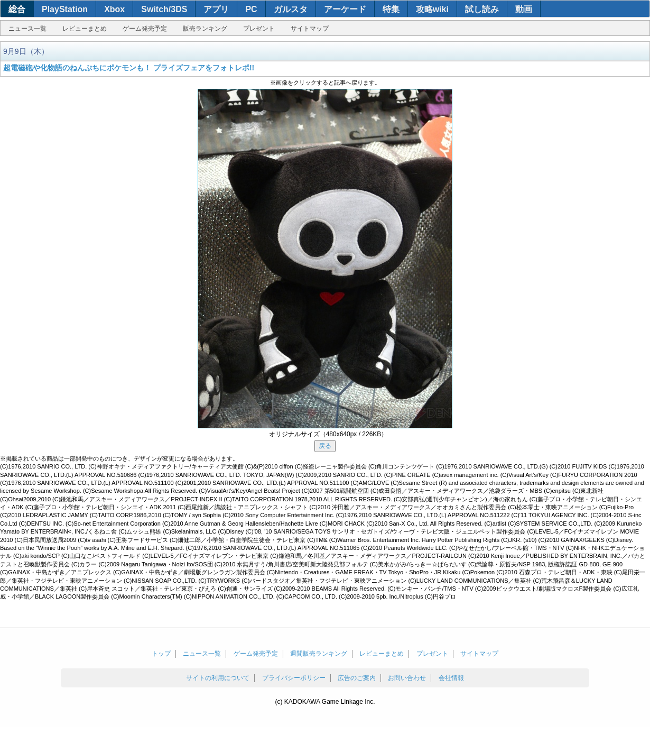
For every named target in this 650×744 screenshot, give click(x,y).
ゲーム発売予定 (145, 28)
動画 (523, 9)
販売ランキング (205, 28)
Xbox (114, 9)
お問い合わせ (407, 678)
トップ (161, 653)
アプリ (216, 9)
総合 (16, 9)
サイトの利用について (217, 678)
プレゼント (259, 28)
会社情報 (451, 678)
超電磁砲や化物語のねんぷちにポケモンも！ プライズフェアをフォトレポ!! (128, 67)
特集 (391, 9)
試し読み (482, 9)
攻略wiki (432, 9)
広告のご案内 (357, 678)
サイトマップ (310, 28)
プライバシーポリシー (294, 678)
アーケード (345, 9)
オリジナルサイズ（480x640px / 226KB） (328, 434)
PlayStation (65, 9)
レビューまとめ (84, 28)
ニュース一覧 (27, 28)
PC (251, 9)
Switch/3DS (164, 9)
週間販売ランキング (318, 653)
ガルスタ (291, 9)
